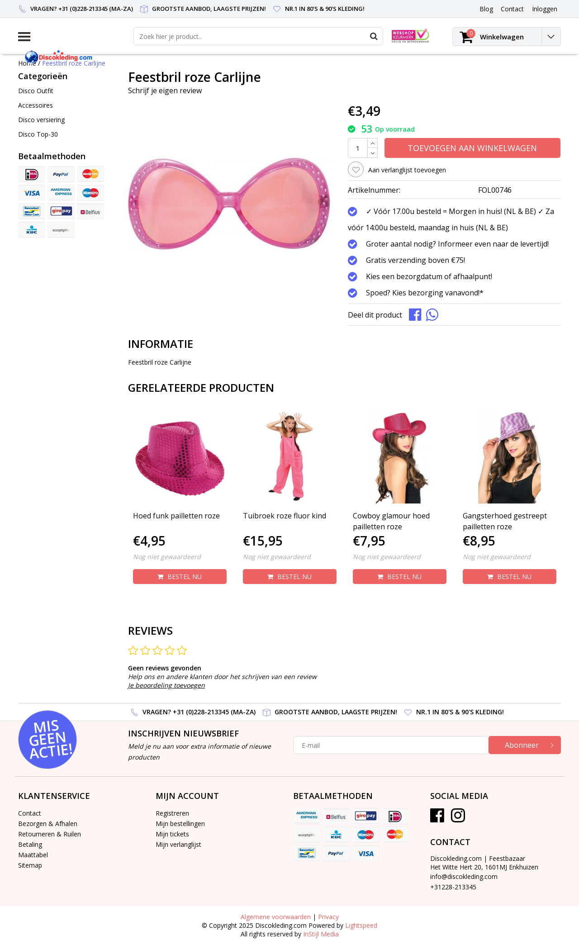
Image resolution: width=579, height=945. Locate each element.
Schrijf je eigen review (165, 90)
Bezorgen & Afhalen (47, 823)
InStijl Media (321, 934)
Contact (29, 813)
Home (27, 63)
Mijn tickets (172, 834)
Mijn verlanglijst (178, 844)
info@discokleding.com (464, 876)
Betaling (30, 844)
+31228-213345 (453, 887)
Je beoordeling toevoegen (166, 685)
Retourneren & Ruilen (49, 834)
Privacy (328, 916)
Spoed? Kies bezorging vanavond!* (425, 293)
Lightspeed (361, 925)
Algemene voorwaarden (276, 916)
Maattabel (33, 854)
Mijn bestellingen (180, 823)
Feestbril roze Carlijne (73, 63)
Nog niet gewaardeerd (167, 556)
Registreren (172, 813)
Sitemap (30, 865)
